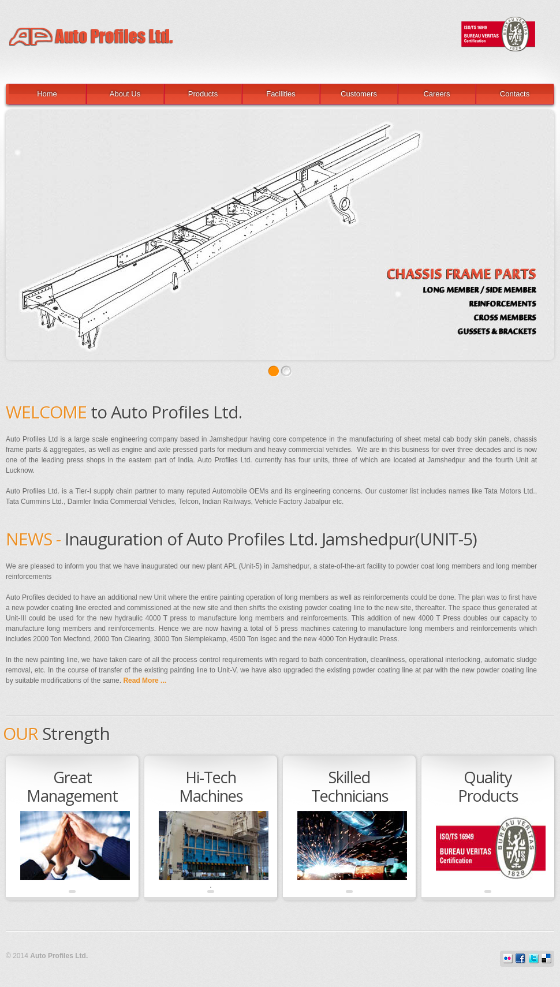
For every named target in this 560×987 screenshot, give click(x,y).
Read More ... (144, 680)
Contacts (514, 93)
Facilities (281, 93)
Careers (436, 93)
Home (47, 93)
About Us (125, 93)
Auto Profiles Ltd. (274, 25)
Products (203, 93)
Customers (359, 93)
